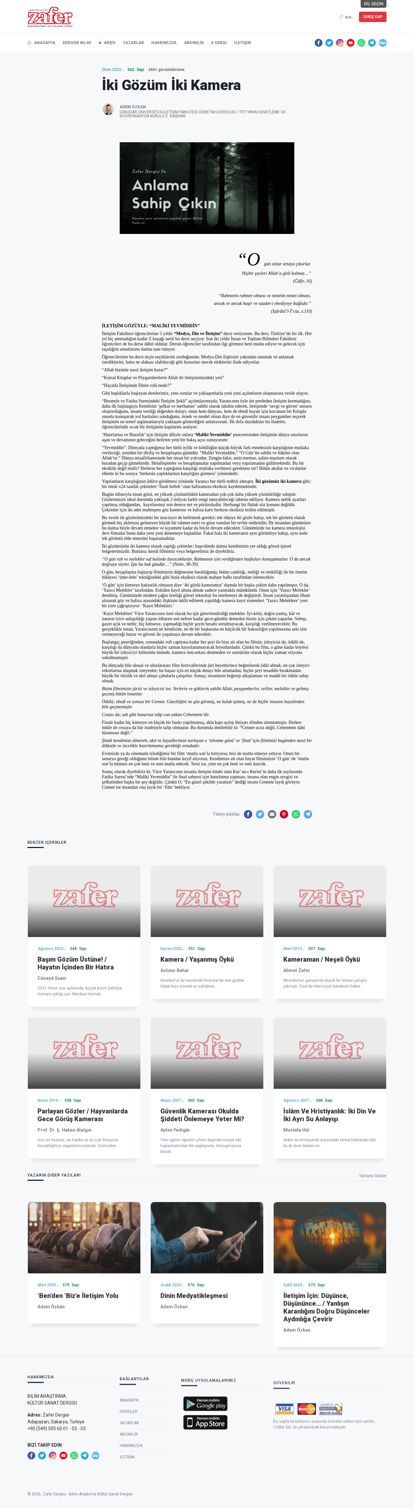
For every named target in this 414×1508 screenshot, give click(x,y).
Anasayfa (129, 1467)
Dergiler (128, 1478)
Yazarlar (129, 1490)
